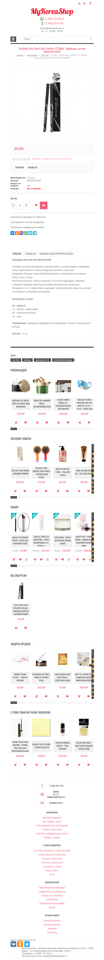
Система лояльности (52, 862)
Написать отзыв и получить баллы (57, 159)
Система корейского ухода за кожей (52, 850)
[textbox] (58, 39)
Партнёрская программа (52, 902)
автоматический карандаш (63, 359)
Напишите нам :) (56, 802)
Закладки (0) (85, 3)
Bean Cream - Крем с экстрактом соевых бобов (63, 541)
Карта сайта (52, 869)
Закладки (52, 927)
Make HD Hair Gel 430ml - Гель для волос (63, 472)
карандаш (27, 359)
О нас (52, 873)
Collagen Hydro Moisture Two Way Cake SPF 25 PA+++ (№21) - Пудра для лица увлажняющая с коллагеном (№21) (83, 406)
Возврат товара (52, 837)
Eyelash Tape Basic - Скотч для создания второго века (84, 746)
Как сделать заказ (52, 821)
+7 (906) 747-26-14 (54, 18)
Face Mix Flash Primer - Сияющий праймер (20, 472)
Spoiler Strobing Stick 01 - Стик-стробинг (62, 746)
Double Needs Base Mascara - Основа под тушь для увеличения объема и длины (20, 747)
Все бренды (32, 55)
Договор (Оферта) (52, 817)
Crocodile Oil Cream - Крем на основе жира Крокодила (20, 404)
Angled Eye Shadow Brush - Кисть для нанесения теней (20, 541)
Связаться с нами (52, 866)
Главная (20, 55)
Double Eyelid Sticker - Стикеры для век (41, 746)
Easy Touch (15, 359)
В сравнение (26, 559)
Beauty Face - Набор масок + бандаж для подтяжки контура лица (84, 540)
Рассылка (52, 932)
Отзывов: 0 (36, 159)
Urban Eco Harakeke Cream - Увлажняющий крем (41, 404)
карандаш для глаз (42, 359)
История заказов (52, 924)
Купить (15, 422)
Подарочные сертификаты (52, 891)
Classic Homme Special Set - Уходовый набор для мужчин (63, 403)
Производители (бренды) (52, 887)
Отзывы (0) (32, 167)
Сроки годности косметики (52, 854)
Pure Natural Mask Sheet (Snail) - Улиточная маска (62, 678)
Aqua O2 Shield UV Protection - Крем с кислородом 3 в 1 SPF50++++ (41, 540)
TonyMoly (31, 178)
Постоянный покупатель (81, 3)
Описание (19, 167)
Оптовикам (52, 898)
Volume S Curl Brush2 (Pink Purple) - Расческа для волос (41, 472)
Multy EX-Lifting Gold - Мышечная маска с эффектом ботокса (84, 678)
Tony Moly (45, 55)
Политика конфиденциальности (52, 833)
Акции (52, 907)
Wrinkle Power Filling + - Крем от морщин (20, 678)
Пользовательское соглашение (52, 825)
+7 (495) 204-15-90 (53, 23)
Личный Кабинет (52, 920)
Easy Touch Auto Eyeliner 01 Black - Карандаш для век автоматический (20, 609)
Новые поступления (52, 895)
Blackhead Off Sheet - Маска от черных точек (41, 678)
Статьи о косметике (52, 858)
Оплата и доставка (52, 829)
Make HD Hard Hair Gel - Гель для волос (83, 472)
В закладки (36, 205)
